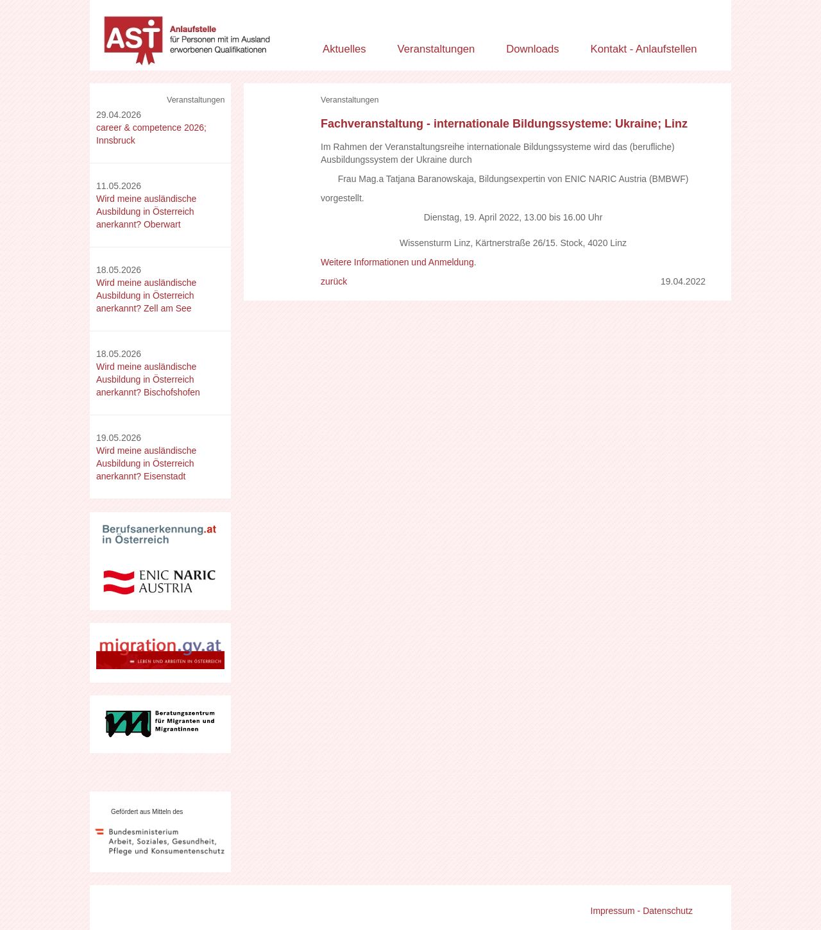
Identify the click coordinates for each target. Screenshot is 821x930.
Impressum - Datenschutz (642, 911)
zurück (334, 281)
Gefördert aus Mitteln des (147, 811)
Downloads (532, 49)
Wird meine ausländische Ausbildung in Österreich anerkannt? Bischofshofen (148, 379)
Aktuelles (344, 49)
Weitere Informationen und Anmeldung (397, 262)
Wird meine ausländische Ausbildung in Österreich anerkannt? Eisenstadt (146, 463)
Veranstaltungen (436, 49)
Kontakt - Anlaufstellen (644, 49)
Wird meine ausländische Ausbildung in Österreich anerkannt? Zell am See (146, 295)
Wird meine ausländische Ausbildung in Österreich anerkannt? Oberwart (146, 211)
